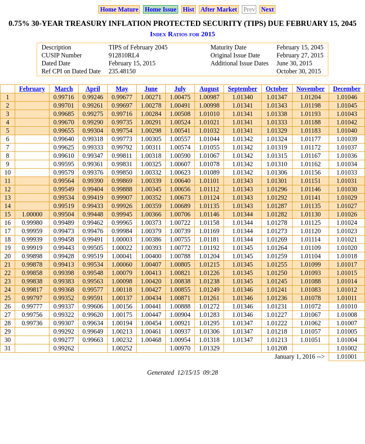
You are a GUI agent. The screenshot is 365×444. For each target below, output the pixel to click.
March (64, 88)
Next (267, 9)
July (180, 88)
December (347, 88)
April (93, 88)
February (32, 88)
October (277, 88)
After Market (218, 9)
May (122, 88)
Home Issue (161, 9)
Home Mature (119, 9)
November (310, 88)
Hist (188, 9)
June (150, 88)
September (242, 88)
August (209, 88)
